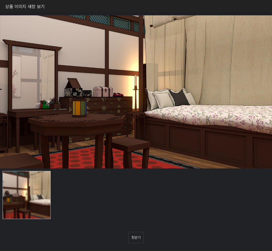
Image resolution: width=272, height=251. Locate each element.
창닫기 (135, 237)
